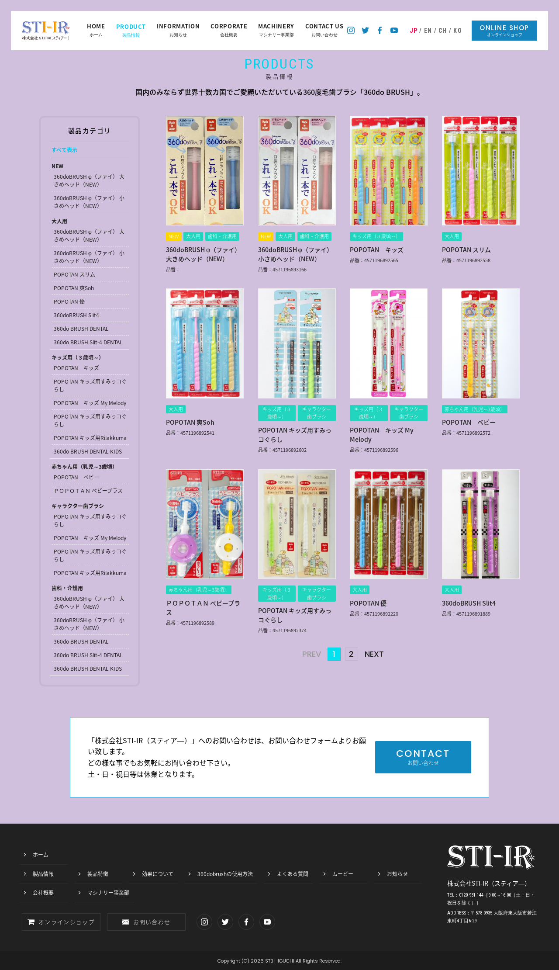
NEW (57, 166)
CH (442, 30)
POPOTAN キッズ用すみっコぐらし (90, 385)
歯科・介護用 (67, 588)
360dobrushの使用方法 (225, 874)
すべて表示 (64, 150)
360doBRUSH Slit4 (76, 315)
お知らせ (178, 30)
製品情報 (131, 31)
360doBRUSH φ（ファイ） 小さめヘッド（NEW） (89, 202)
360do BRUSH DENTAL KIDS (88, 451)
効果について (157, 874)
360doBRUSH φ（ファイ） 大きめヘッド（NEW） (89, 180)
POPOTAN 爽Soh (74, 288)
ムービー (342, 874)
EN (428, 30)
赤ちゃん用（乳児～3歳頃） (84, 467)
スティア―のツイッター (365, 30)
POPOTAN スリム (74, 274)
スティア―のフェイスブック (379, 30)
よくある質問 (292, 874)
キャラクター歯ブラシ (78, 506)
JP (414, 30)
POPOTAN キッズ (76, 368)
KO (457, 30)
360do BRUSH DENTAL (81, 329)
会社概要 (228, 30)
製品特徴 (97, 874)
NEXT (374, 654)
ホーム (96, 30)
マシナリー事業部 (276, 30)
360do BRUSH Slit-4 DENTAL (88, 342)
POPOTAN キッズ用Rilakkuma (90, 438)
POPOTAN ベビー (76, 477)
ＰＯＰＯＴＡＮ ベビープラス (88, 491)
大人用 (59, 221)
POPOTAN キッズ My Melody (90, 403)
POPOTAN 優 (69, 301)
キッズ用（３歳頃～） (78, 357)
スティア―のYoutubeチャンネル (394, 30)
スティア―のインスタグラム (351, 30)
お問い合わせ (324, 30)
